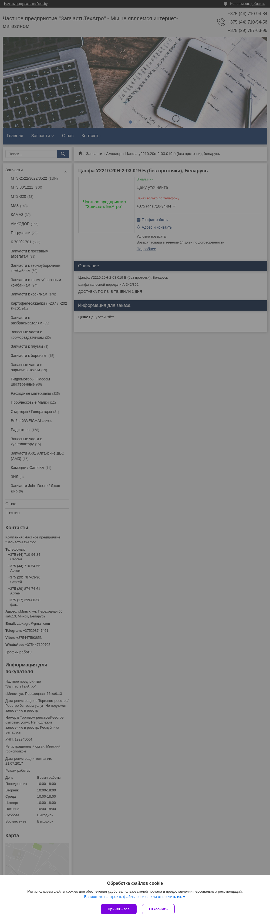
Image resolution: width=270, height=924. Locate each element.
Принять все (119, 909)
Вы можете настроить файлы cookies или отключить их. (133, 897)
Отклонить (158, 909)
